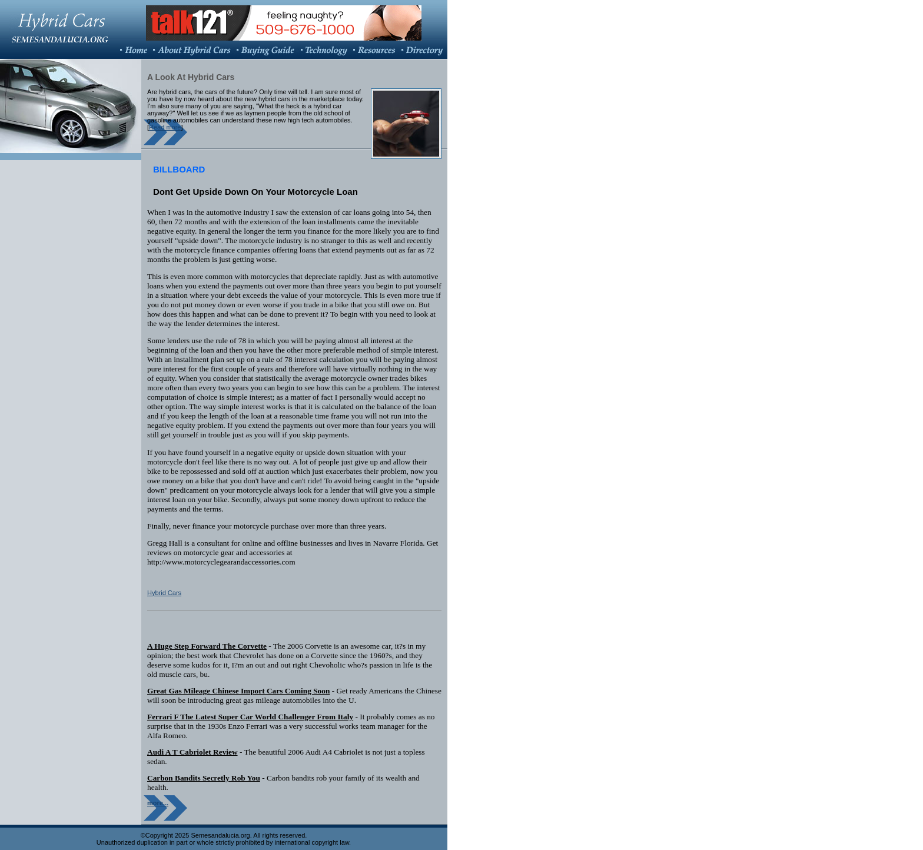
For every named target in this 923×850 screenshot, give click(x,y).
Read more (165, 127)
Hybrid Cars (164, 592)
